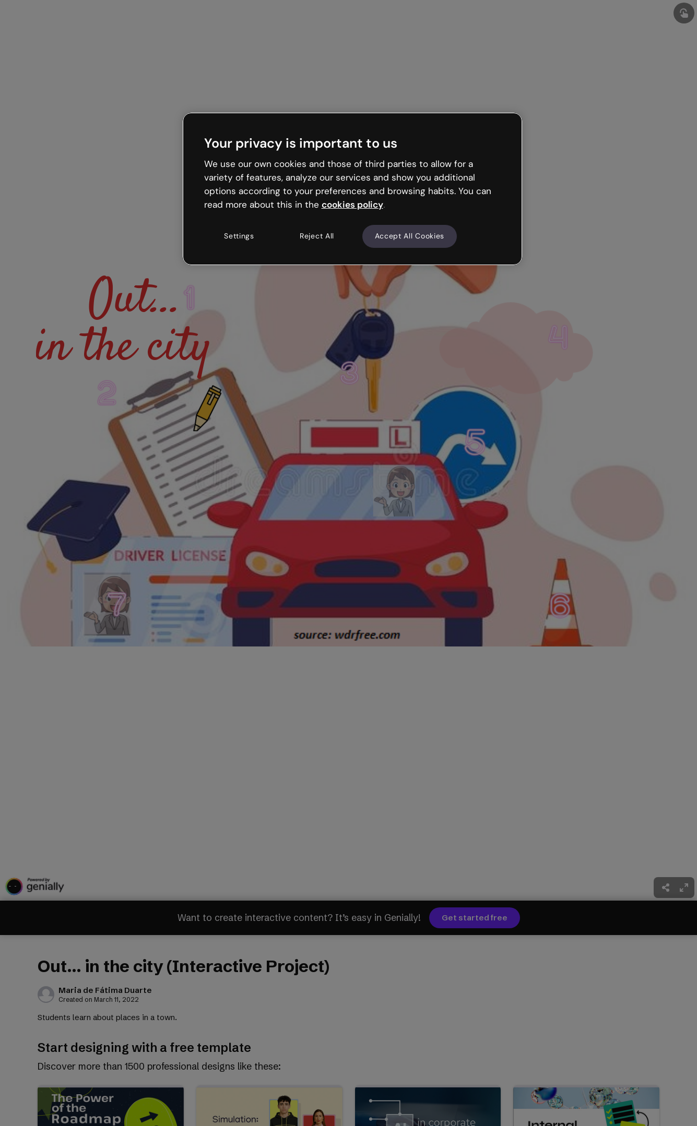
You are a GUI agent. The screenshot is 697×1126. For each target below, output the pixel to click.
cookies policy (352, 204)
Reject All (317, 236)
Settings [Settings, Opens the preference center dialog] (239, 236)
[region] (352, 189)
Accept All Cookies (410, 236)
